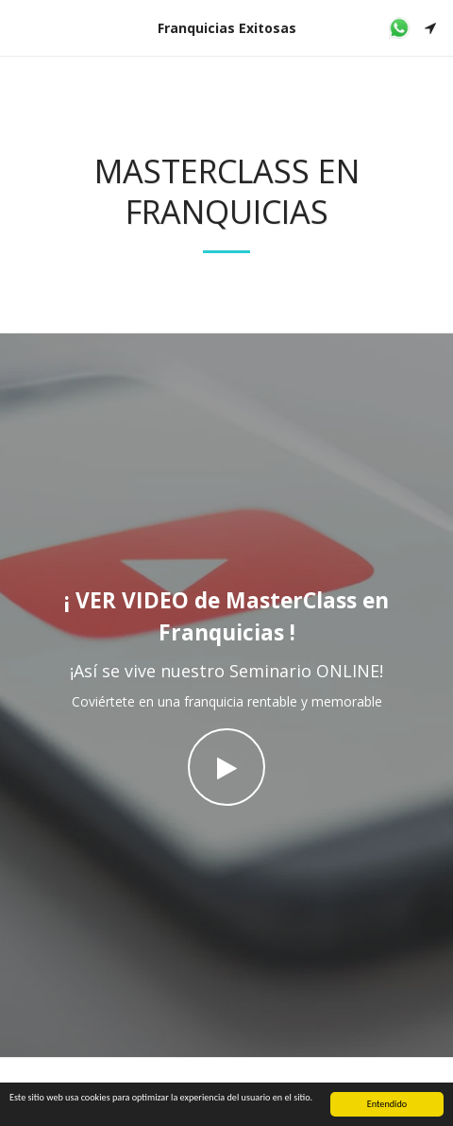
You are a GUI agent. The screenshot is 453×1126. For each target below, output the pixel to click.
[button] (21, 27)
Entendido (387, 1106)
